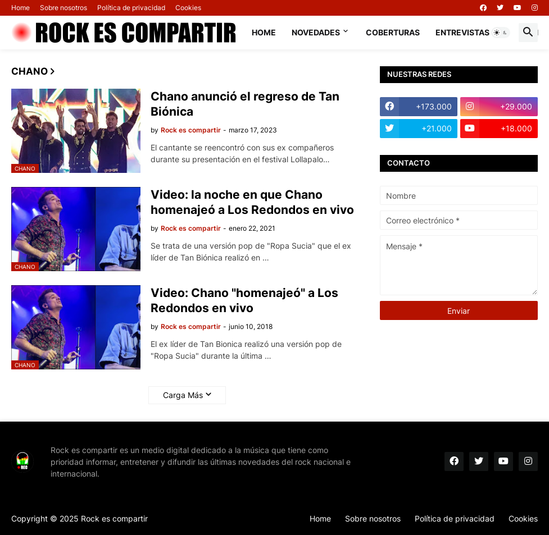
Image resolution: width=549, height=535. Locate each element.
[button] (500, 32)
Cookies (188, 7)
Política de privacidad (131, 7)
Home (20, 7)
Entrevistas (462, 32)
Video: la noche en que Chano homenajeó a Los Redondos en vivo (252, 202)
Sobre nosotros (63, 7)
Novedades (316, 32)
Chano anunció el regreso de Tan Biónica (245, 103)
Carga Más (183, 395)
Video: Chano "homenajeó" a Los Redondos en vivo (244, 300)
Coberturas (393, 32)
